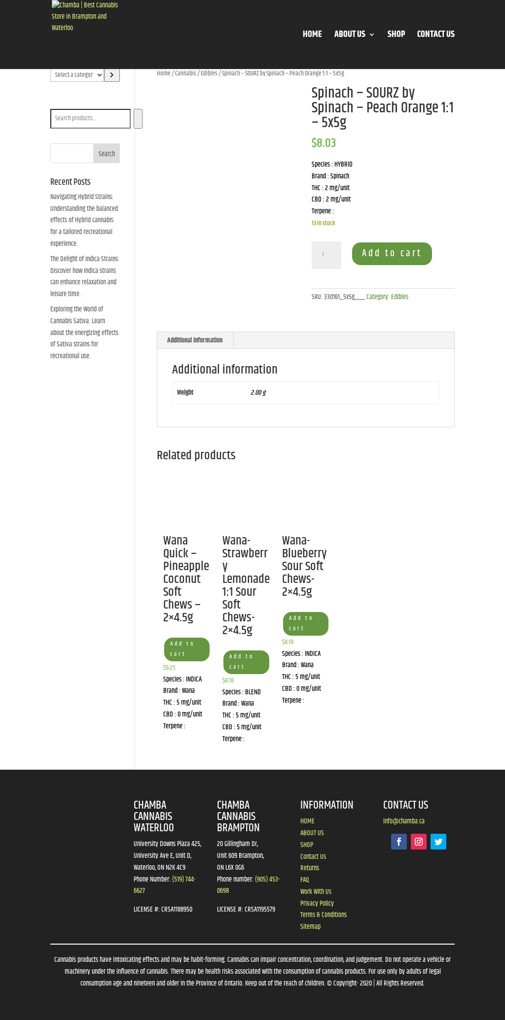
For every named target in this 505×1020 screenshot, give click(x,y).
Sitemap (310, 926)
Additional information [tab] (194, 340)
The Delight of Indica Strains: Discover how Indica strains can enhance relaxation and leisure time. (84, 277)
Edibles (209, 73)
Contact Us (313, 856)
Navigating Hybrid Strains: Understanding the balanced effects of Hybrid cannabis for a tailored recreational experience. (84, 220)
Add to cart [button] (182, 648)
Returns (309, 868)
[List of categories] (77, 75)
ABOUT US (349, 36)
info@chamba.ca (404, 821)
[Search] (138, 119)
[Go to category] (112, 75)
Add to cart (392, 253)
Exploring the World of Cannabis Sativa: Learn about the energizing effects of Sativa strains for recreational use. (84, 333)
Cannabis (185, 73)
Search (61, 102)
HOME (312, 36)
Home (164, 73)
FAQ (304, 880)
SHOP (396, 36)
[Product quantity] (326, 255)
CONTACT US (436, 36)
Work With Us (315, 891)
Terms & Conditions (323, 915)
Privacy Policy (317, 903)
